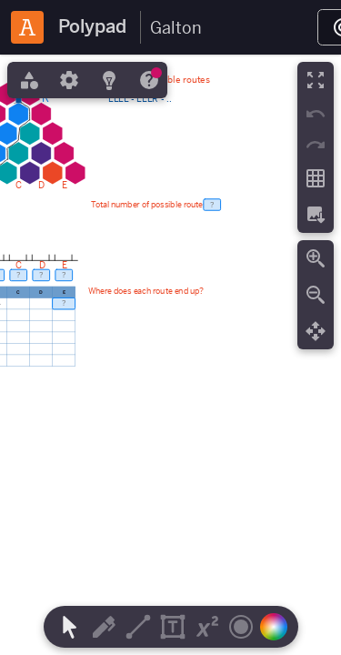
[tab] (27, 80)
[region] (170, 355)
